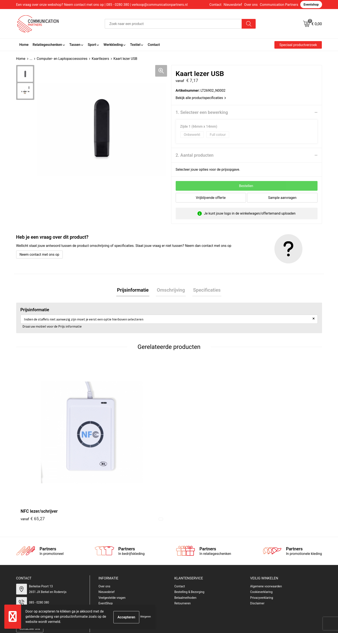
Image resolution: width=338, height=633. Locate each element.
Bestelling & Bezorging (189, 518)
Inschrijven (257, 598)
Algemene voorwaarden (266, 512)
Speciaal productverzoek (298, 45)
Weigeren (145, 616)
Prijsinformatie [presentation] (134, 290)
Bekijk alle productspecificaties (201, 98)
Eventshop (311, 4)
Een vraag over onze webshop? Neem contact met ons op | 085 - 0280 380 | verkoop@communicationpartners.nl (102, 5)
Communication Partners (279, 5)
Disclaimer (257, 529)
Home (20, 59)
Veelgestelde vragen (112, 523)
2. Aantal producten (195, 155)
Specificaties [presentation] (205, 290)
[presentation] (283, 581)
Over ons (251, 5)
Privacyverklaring (261, 523)
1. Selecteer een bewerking (202, 112)
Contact (215, 5)
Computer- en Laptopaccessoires (62, 59)
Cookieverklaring (261, 518)
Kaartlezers (100, 59)
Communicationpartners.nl (116, 535)
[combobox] (173, 24)
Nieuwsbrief (233, 5)
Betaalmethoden (185, 523)
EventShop (106, 529)
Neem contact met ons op (39, 254)
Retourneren (182, 529)
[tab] (134, 290)
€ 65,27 (33, 444)
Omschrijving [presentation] (171, 290)
